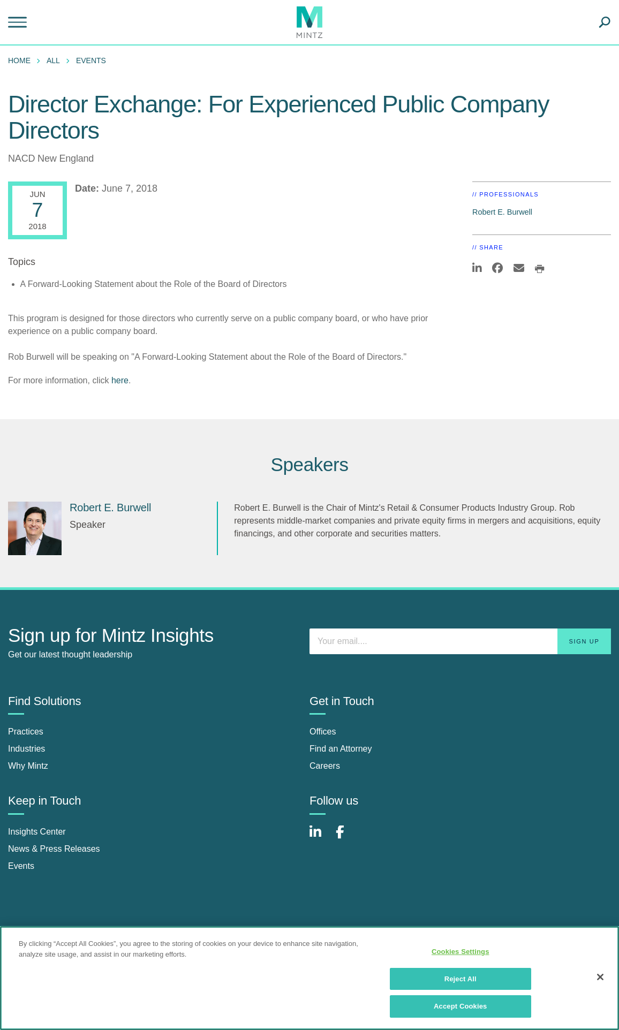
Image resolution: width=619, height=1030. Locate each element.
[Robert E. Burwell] (35, 528)
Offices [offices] (323, 731)
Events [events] (21, 865)
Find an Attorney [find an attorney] (341, 748)
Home (19, 60)
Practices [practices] (25, 731)
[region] (309, 978)
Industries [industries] (26, 748)
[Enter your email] (460, 641)
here (120, 380)
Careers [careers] (325, 765)
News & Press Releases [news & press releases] (54, 848)
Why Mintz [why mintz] (28, 765)
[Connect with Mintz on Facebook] (346, 837)
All (53, 60)
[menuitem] (22, 60)
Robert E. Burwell (502, 212)
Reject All (460, 979)
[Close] (600, 977)
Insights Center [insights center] (37, 831)
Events (91, 60)
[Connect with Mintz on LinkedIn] (320, 837)
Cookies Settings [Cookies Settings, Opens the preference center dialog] (460, 952)
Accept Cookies (460, 1006)
